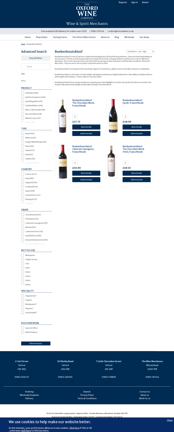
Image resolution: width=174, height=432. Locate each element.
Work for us (144, 398)
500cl (27, 280)
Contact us (145, 391)
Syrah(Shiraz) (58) (33, 235)
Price (23, 81)
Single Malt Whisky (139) (36, 142)
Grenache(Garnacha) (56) (36, 240)
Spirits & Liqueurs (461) (35, 97)
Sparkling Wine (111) (33, 101)
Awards (87, 391)
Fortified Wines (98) (34, 105)
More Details (86, 127)
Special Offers (31, 328)
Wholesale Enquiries (29, 395)
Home (28, 37)
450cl (27, 276)
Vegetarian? (30, 296)
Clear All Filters (35, 58)
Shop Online (41, 37)
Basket (145, 2)
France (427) (31, 174)
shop (23, 44)
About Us (105, 37)
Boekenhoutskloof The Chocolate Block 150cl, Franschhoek (133, 149)
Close (170, 420)
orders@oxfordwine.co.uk (120, 31)
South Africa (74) (32, 195)
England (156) (31, 182)
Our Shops (144, 37)
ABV (23, 74)
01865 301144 (96, 31)
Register (123, 2)
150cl (27, 268)
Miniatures (30, 255)
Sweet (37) (30, 150)
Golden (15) (30, 159)
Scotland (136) (31, 187)
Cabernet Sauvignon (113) (36, 223)
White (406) (30, 138)
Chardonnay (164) (33, 214)
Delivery (29, 398)
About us (145, 395)
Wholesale (129, 37)
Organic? (29, 308)
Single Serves (31, 259)
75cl (27, 263)
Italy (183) (29, 178)
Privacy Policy (87, 395)
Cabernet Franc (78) (34, 231)
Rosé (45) (29, 146)
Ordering (29, 391)
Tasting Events (60, 37)
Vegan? (28, 300)
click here (26, 430)
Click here (74, 428)
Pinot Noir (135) (31, 219)
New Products (31, 332)
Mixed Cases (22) (32, 118)
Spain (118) (30, 191)
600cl (28, 284)
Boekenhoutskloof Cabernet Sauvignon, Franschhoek (83, 149)
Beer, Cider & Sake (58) (35, 110)
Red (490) (29, 133)
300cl (27, 272)
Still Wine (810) (31, 93)
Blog (117, 37)
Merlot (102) (30, 227)
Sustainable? (31, 312)
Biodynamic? (31, 304)
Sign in (134, 2)
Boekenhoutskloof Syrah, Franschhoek (133, 101)
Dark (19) (29, 154)
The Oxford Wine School (84, 37)
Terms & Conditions (87, 398)
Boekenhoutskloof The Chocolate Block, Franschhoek (83, 103)
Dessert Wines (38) (33, 114)
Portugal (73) (31, 199)
